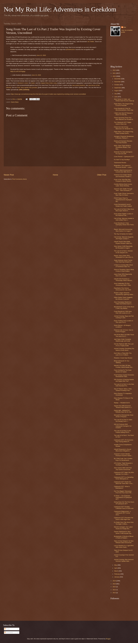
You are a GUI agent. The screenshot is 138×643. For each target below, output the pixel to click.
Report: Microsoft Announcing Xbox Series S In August (123, 230)
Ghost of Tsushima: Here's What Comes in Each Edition (124, 270)
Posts (7, 629)
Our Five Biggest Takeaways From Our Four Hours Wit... (123, 492)
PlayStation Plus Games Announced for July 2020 (122, 289)
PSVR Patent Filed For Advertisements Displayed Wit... (123, 199)
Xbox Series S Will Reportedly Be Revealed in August (123, 247)
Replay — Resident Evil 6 (122, 403)
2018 (114, 584)
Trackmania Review (120, 162)
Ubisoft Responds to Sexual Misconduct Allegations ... (122, 450)
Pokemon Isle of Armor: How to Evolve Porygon (123, 330)
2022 (114, 70)
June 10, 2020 (41, 55)
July (115, 93)
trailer (33, 83)
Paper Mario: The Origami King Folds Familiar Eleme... (123, 132)
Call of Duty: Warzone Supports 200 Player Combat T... (123, 237)
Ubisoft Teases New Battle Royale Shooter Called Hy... (123, 242)
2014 (114, 590)
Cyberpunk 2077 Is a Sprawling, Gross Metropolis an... (124, 478)
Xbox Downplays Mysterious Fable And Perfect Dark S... (123, 302)
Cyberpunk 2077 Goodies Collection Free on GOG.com (123, 507)
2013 (114, 592)
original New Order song (49, 83)
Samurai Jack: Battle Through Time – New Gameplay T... (123, 189)
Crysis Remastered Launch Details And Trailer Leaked (123, 205)
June (116, 96)
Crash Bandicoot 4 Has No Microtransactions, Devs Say (123, 109)
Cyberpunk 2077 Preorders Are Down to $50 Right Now (123, 518)
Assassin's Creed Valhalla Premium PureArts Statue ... (123, 454)
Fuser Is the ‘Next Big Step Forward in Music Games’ (122, 180)
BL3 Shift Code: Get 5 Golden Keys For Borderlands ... (123, 459)
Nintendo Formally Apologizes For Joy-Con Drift (123, 152)
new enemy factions (78, 85)
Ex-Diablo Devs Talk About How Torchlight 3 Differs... (123, 523)
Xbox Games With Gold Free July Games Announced (123, 468)
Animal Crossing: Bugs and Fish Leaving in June (124, 316)
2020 (114, 76)
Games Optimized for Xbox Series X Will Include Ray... (123, 532)
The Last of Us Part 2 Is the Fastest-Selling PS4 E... (122, 431)
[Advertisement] (121, 51)
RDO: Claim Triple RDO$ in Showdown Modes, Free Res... (122, 147)
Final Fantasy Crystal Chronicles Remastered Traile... (124, 375)
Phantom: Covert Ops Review (123, 358)
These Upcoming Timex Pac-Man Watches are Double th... (124, 118)
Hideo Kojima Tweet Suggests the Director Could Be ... (123, 298)
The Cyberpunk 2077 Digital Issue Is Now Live (122, 123)
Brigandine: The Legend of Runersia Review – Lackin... (123, 166)
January (117, 577)
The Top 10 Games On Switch (123, 234)
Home (55, 175)
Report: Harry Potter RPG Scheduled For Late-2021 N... (124, 256)
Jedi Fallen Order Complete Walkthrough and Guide (122, 340)
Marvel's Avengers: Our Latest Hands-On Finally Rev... (123, 527)
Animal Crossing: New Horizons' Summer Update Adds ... (124, 560)
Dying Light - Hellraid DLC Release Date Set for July (122, 411)
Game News (15, 102)
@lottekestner (70, 49)
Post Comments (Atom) (19, 179)
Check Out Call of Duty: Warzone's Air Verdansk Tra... (124, 127)
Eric (124, 27)
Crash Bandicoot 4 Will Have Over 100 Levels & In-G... (123, 312)
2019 (114, 581)
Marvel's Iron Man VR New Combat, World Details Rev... (123, 366)
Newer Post (9, 175)
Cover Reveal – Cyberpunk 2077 (124, 156)
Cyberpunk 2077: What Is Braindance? (122, 487)
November (117, 81)
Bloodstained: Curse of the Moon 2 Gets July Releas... (124, 307)
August (116, 90)
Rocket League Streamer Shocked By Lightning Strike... (124, 293)
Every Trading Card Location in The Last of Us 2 (123, 321)
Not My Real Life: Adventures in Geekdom (60, 9)
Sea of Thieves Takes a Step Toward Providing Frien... (123, 389)
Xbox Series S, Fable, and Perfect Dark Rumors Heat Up (124, 100)
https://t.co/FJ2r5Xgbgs (17, 71)
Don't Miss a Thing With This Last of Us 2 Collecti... (123, 354)
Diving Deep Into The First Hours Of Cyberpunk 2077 (124, 502)
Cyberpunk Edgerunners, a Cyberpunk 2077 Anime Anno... (122, 513)
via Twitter (91, 41)
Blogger (108, 639)
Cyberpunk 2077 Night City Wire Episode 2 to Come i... (124, 473)
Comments (8, 632)
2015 (114, 587)
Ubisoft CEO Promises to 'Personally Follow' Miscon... (123, 279)
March (116, 571)
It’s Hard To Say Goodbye (122, 159)
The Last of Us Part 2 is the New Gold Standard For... (124, 385)
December (117, 79)
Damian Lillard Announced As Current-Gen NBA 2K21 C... (123, 171)
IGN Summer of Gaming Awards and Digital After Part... (124, 380)
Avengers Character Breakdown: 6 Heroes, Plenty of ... (124, 137)
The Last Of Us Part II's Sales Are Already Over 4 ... (123, 420)
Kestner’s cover (23, 83)
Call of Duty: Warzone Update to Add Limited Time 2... (124, 219)
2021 (114, 73)
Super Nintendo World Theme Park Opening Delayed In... (123, 261)
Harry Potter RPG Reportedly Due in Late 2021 (123, 275)
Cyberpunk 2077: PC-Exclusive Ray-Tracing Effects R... (123, 440)
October (117, 84)
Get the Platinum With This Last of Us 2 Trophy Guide (123, 344)
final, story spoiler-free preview (27, 87)
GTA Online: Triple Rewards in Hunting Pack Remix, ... (123, 464)
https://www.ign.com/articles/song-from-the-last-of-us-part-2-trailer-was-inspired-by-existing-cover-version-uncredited (48, 94)
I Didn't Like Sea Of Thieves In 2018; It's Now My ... (123, 113)
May (115, 565)
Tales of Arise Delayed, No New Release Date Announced (123, 541)
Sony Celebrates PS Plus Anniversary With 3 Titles (122, 284)
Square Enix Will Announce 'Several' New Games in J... (123, 406)
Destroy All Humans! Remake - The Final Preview (123, 141)
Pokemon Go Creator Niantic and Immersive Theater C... (123, 175)
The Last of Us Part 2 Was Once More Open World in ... (124, 210)
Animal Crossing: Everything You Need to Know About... (124, 349)
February (117, 574)
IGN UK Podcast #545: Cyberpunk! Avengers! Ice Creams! (122, 425)
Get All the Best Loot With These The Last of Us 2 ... (124, 335)
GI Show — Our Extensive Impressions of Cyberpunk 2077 (123, 497)
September (118, 87)
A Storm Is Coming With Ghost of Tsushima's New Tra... (123, 265)
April (115, 568)
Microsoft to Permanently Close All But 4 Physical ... (123, 415)
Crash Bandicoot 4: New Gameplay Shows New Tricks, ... (124, 224)
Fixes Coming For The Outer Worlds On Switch (123, 371)
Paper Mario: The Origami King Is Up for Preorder (123, 104)
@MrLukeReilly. (24, 89)
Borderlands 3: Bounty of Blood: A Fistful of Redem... (124, 537)
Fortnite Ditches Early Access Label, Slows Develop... (123, 185)
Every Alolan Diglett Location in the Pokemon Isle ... (123, 214)
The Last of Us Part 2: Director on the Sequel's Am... (123, 251)
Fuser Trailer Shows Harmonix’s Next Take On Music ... (124, 194)
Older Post (101, 175)
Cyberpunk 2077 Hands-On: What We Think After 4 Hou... (123, 482)
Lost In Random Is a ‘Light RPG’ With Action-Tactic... (124, 546)
